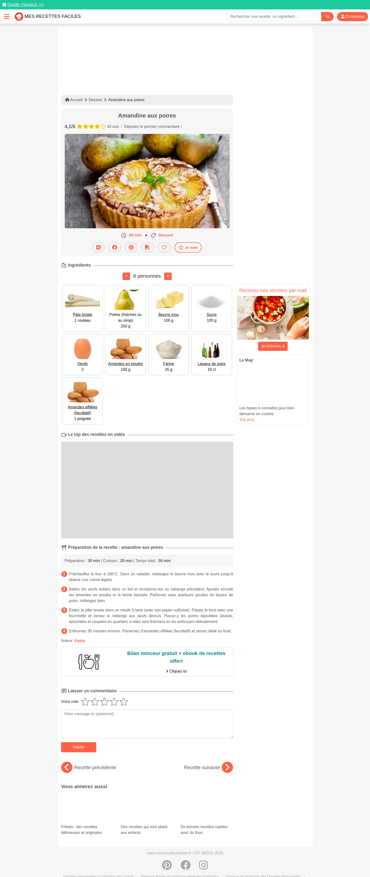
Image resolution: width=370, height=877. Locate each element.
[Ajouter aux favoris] (164, 247)
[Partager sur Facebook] (114, 247)
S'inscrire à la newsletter (232, 863)
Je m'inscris (273, 346)
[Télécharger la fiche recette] (147, 247)
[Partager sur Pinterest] (131, 247)
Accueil (74, 100)
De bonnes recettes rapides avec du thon (206, 803)
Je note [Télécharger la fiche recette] (188, 247)
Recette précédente (89, 767)
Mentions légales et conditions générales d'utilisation (180, 858)
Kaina (80, 641)
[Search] (327, 16)
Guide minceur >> (25, 4)
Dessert (95, 100)
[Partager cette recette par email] (98, 247)
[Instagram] (203, 849)
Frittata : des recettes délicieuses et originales (87, 806)
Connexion (352, 16)
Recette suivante (208, 767)
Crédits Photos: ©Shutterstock (142, 863)
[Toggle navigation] (6, 16)
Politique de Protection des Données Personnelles (263, 858)
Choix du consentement (189, 863)
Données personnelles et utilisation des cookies (98, 858)
